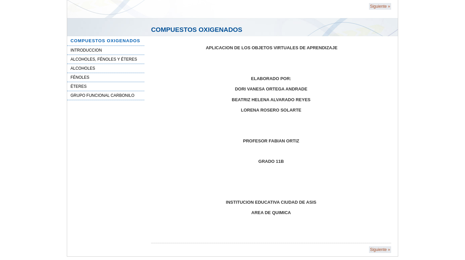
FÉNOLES (80, 77)
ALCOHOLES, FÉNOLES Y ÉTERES (104, 59)
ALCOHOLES (83, 68)
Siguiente (380, 6)
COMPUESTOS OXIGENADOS (105, 40)
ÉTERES (79, 86)
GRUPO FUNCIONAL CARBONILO (102, 95)
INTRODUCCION (86, 50)
